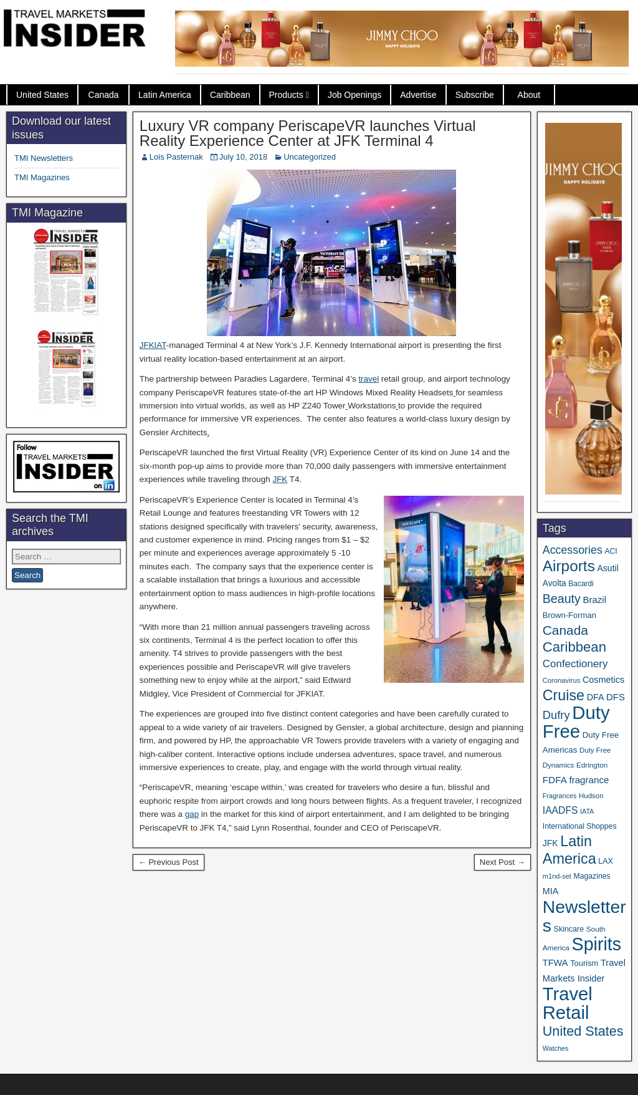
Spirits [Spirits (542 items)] (597, 944)
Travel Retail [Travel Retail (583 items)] (568, 1003)
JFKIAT (153, 345)
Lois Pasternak (176, 157)
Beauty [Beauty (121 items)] (562, 598)
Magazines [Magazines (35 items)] (592, 876)
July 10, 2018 (243, 157)
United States (42, 95)
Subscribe (474, 95)
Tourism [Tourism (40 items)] (584, 963)
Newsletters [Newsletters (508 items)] (584, 916)
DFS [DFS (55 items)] (615, 697)
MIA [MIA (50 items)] (550, 891)
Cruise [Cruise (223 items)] (563, 695)
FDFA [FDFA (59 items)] (555, 779)
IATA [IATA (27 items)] (587, 811)
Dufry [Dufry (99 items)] (556, 714)
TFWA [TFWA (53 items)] (555, 963)
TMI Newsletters (43, 158)
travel (368, 378)
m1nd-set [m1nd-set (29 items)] (557, 876)
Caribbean (230, 95)
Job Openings (354, 95)
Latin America (164, 95)
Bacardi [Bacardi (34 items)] (580, 583)
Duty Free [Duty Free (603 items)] (576, 721)
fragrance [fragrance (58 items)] (589, 779)
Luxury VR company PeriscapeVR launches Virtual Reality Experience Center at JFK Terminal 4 (308, 133)
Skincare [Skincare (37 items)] (569, 929)
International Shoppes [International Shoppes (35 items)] (580, 826)
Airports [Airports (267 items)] (569, 565)
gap (192, 814)
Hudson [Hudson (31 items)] (591, 795)
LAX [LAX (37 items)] (605, 861)
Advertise (418, 95)
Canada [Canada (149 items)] (565, 630)
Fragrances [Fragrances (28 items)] (560, 795)
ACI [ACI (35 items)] (610, 551)
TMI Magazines (42, 177)
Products (286, 95)
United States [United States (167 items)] (583, 1031)
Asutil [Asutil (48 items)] (607, 568)
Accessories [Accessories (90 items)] (572, 550)
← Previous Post (168, 862)
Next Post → (502, 862)
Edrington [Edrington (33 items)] (591, 765)
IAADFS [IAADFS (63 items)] (560, 810)
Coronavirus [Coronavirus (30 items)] (561, 680)
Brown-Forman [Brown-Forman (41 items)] (569, 615)
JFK (279, 479)
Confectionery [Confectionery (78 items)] (575, 664)
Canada (103, 95)
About (529, 95)
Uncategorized (309, 157)
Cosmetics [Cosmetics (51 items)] (603, 680)
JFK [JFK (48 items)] (550, 843)
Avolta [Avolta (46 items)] (554, 583)
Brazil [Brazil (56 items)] (595, 599)
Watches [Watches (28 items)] (556, 1048)
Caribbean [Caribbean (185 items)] (574, 647)
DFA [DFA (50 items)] (595, 697)
